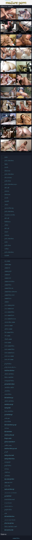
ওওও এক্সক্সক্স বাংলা (9, 308)
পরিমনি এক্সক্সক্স (8, 339)
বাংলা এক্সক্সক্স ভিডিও (9, 349)
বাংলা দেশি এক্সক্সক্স (8, 359)
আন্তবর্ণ (6, 232)
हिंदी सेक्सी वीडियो (8, 431)
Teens (6, 164)
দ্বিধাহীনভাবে (7, 221)
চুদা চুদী (6, 452)
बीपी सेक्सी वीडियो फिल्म (9, 516)
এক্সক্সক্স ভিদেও (7, 298)
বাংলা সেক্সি (7, 486)
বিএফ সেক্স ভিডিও (8, 411)
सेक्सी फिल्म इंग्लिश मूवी (9, 435)
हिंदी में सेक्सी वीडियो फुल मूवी (10, 425)
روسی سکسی (8, 445)
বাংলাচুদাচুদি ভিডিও (9, 380)
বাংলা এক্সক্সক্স (7, 342)
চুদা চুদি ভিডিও (7, 364)
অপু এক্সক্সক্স (7, 261)
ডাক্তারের (6, 191)
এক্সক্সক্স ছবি (7, 274)
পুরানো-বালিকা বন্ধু (8, 208)
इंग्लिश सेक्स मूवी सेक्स (9, 523)
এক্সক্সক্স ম (6, 302)
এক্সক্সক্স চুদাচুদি (7, 271)
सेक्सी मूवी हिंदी (7, 408)
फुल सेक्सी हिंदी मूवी (8, 414)
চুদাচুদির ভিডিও (8, 509)
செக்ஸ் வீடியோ (8, 506)
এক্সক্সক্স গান (7, 268)
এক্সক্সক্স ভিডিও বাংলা (9, 295)
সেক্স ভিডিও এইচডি (9, 387)
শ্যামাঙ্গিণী (6, 201)
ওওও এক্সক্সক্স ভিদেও (9, 315)
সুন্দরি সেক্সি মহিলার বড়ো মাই (10, 184)
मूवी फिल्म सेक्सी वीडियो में (9, 442)
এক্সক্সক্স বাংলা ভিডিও (9, 281)
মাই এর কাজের (8, 177)
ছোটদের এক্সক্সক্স (8, 329)
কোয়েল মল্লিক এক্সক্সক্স (9, 322)
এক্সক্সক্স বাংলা (7, 278)
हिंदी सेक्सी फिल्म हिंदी (8, 530)
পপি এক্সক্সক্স (7, 336)
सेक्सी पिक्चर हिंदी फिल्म (9, 370)
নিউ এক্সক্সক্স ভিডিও (9, 332)
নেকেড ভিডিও (7, 394)
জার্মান (6, 157)
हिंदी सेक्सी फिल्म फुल (8, 397)
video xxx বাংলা (8, 482)
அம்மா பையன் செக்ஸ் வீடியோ (10, 492)
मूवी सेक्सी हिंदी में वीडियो (9, 384)
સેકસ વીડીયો (7, 421)
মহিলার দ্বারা (7, 171)
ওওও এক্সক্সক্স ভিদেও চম (10, 319)
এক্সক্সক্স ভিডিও (8, 0)
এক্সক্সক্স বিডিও (7, 285)
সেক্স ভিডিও (7, 391)
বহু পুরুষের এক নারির (9, 215)
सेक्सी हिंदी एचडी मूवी (8, 404)
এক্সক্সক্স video (7, 264)
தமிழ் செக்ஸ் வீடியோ (10, 367)
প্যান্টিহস (6, 249)
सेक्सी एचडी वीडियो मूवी (9, 489)
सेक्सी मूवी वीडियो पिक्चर (9, 459)
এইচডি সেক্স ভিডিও (9, 374)
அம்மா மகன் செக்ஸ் (9, 520)
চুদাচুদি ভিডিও (7, 465)
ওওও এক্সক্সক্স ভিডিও (9, 312)
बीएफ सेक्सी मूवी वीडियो (9, 479)
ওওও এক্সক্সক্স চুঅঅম (9, 305)
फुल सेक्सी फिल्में (7, 496)
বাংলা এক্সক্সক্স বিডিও (9, 346)
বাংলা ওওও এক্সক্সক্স (9, 356)
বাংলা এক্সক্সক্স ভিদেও (9, 352)
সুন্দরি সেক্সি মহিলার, (9, 211)
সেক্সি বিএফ (7, 472)
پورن (5, 513)
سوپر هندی (7, 418)
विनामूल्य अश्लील (7, 438)
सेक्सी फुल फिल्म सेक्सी (9, 455)
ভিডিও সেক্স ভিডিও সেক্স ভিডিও (10, 526)
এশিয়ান (6, 205)
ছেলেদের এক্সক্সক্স (8, 325)
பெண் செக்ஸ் (8, 503)
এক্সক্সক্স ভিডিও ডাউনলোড (10, 291)
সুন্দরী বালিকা (7, 181)
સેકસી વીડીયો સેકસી (9, 499)
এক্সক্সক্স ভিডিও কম (8, 288)
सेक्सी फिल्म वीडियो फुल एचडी (10, 448)
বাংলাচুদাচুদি (7, 462)
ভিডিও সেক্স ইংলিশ (8, 377)
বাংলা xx (6, 428)
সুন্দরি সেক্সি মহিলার (9, 160)
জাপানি (6, 167)
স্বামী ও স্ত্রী (6, 188)
